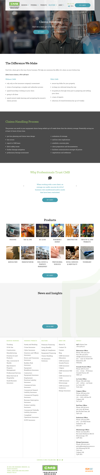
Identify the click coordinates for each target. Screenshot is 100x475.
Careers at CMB (42, 460)
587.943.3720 (85, 393)
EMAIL (72, 6)
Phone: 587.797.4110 (82, 407)
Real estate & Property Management (43, 264)
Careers (61, 350)
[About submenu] (63, 5)
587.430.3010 (85, 444)
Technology (87, 262)
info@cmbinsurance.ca (83, 357)
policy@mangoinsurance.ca (85, 446)
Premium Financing (48, 344)
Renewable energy (57, 240)
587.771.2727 (85, 369)
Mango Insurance (64, 391)
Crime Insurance (29, 347)
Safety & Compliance (48, 350)
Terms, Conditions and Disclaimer (18, 471)
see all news (50, 327)
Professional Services (57, 263)
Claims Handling (47, 356)
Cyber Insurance (29, 350)
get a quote (50, 200)
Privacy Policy (12, 473)
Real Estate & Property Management (11, 368)
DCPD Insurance (29, 420)
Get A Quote (82, 5)
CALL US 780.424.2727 (58, 32)
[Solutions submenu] (56, 5)
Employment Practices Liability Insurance (30, 380)
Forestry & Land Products (87, 240)
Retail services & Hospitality (72, 263)
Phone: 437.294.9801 (83, 432)
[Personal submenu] (38, 5)
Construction (72, 239)
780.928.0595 (85, 381)
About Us (62, 344)
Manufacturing (28, 262)
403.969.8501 (83, 395)
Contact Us (62, 347)
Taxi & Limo (28, 239)
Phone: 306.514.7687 (82, 419)
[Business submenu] (28, 5)
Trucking (12, 239)
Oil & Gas (42, 239)
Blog (60, 353)
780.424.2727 (70, 4)
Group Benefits (46, 347)
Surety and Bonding (30, 344)
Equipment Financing (48, 353)
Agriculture (13, 262)
